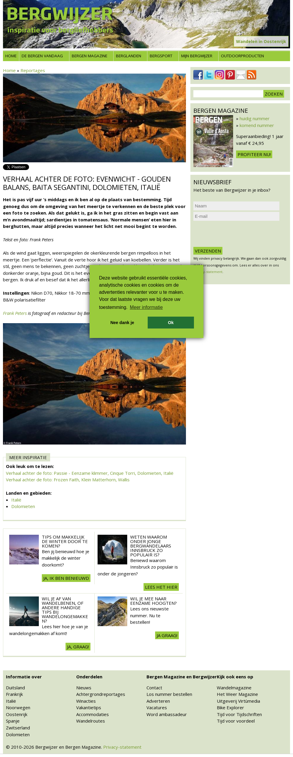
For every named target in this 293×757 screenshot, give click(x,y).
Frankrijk (14, 694)
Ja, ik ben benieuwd (66, 578)
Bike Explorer (230, 707)
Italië (16, 500)
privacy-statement (207, 271)
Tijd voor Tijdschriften (239, 714)
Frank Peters (15, 313)
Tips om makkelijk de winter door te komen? (65, 541)
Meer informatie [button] (146, 307)
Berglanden (128, 55)
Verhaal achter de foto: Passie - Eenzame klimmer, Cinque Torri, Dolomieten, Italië (89, 473)
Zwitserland (18, 728)
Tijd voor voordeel (236, 721)
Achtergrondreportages (100, 694)
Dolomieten (23, 506)
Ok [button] (170, 322)
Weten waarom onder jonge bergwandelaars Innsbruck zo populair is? (150, 546)
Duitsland (15, 688)
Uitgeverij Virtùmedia (238, 701)
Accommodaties (92, 714)
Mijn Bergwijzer (196, 55)
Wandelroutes (90, 721)
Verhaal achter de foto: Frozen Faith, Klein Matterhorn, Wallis (68, 480)
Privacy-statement (122, 747)
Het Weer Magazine (237, 694)
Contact (154, 688)
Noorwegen (18, 707)
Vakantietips (88, 707)
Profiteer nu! (254, 154)
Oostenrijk (16, 714)
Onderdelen (89, 677)
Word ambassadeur (166, 714)
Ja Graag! (167, 635)
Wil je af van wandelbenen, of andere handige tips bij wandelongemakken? (65, 610)
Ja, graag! (78, 647)
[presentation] (238, 233)
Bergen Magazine (89, 55)
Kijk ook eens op (235, 677)
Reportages (32, 70)
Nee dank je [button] (122, 322)
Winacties (86, 701)
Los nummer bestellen (169, 694)
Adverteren (158, 701)
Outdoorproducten (242, 55)
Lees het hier (161, 587)
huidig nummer (255, 118)
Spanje (13, 721)
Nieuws (83, 688)
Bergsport (161, 55)
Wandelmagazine (234, 688)
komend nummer (257, 125)
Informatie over (24, 677)
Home (11, 55)
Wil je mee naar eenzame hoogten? (153, 601)
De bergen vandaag (42, 55)
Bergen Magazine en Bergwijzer (181, 677)
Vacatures (156, 707)
